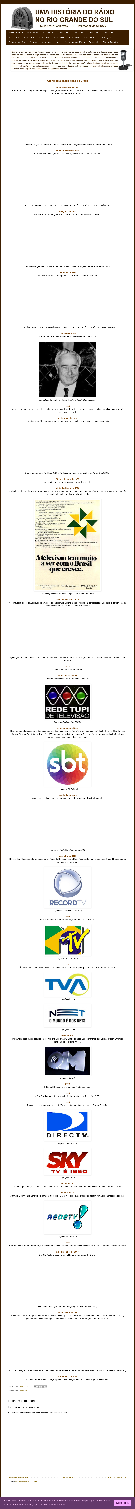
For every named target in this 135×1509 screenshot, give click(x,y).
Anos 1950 (108, 33)
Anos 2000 (74, 37)
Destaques (32, 33)
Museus (33, 42)
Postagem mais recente (18, 1477)
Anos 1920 (63, 33)
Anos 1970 (29, 37)
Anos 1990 (59, 37)
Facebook (93, 42)
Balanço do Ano (17, 42)
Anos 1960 (14, 37)
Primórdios (48, 33)
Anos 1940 (93, 33)
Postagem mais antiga (117, 1477)
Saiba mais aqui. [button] (57, 1504)
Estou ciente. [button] (122, 1503)
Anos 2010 (89, 37)
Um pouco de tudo (50, 42)
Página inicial (68, 1477)
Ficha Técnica (110, 42)
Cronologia (105, 37)
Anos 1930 (78, 33)
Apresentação (16, 33)
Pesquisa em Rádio (74, 42)
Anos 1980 (44, 37)
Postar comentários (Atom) (26, 1482)
